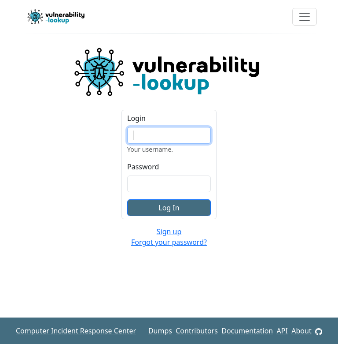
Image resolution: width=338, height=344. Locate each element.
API (282, 331)
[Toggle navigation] (304, 17)
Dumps (160, 331)
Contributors (197, 331)
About (301, 331)
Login (136, 118)
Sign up (169, 231)
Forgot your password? (169, 242)
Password (143, 167)
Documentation (247, 331)
